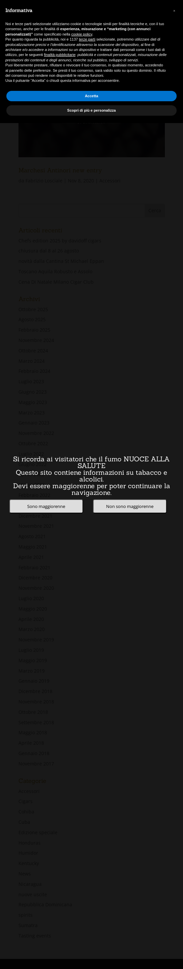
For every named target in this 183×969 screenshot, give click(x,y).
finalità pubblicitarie (60, 55)
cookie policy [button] (81, 34)
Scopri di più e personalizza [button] (91, 110)
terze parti (87, 39)
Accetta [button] (91, 96)
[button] (174, 10)
